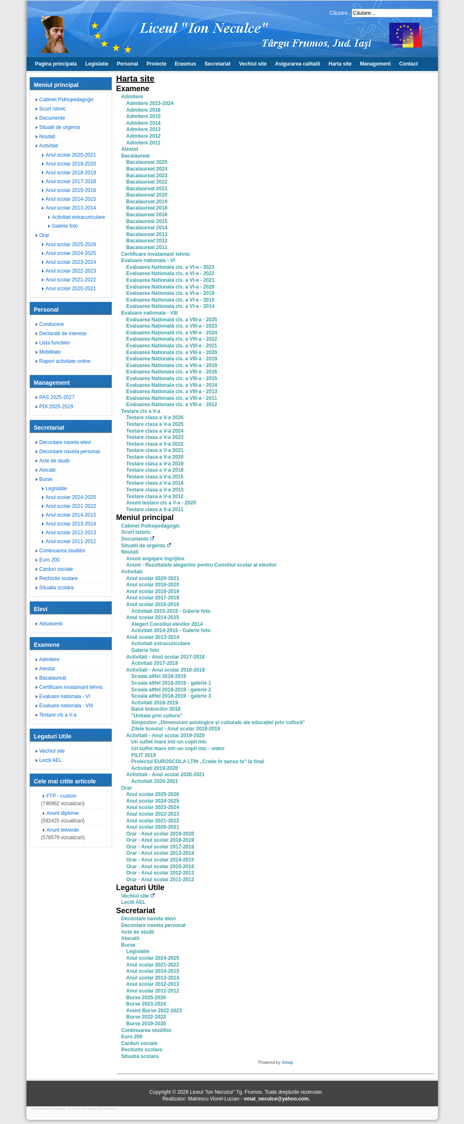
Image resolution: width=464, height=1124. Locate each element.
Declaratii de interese (63, 333)
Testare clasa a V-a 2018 (155, 470)
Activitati (48, 146)
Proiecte (156, 64)
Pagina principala (56, 64)
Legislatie (96, 64)
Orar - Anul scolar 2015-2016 (160, 866)
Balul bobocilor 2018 (156, 709)
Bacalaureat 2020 (147, 195)
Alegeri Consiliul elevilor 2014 (167, 624)
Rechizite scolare (58, 578)
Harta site (339, 64)
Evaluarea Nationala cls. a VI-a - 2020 (170, 287)
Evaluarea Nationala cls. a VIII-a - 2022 (172, 339)
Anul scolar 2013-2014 (71, 208)
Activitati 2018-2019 (154, 703)
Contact (408, 64)
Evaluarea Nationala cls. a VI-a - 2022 (170, 273)
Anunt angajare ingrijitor (155, 559)
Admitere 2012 (143, 136)
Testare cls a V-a (58, 715)
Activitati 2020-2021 (154, 781)
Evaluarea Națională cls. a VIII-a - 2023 (172, 326)
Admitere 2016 (143, 110)
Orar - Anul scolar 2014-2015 (160, 860)
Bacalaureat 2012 (147, 241)
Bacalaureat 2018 (147, 208)
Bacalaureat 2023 (147, 176)
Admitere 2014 (143, 123)
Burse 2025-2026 (146, 998)
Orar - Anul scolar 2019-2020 (160, 834)
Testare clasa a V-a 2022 (155, 444)
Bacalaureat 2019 (147, 202)
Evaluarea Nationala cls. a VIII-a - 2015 (172, 378)
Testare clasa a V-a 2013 (155, 490)
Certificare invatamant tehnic (71, 687)
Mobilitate (50, 352)
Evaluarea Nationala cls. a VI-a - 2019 (170, 293)
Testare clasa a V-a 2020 (155, 457)
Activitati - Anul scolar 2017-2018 (165, 657)
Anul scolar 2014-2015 (71, 199)
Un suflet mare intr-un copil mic (169, 742)
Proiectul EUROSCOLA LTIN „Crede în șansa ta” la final (197, 761)
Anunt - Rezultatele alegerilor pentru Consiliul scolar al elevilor (201, 565)
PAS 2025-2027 (57, 397)
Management (375, 64)
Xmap (287, 1062)
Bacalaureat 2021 (147, 189)
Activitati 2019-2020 (154, 768)
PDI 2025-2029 (56, 407)
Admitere (49, 659)
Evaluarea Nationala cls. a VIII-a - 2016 (172, 372)
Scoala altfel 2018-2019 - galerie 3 (171, 696)
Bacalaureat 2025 (147, 162)
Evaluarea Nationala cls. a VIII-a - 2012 (172, 404)
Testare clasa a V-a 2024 (155, 431)
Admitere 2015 (143, 116)
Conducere (51, 324)
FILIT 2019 (143, 755)
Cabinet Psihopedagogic (66, 99)
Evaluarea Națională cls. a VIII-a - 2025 (172, 320)
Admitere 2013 (143, 129)
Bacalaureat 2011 (147, 247)
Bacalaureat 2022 (147, 182)
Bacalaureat (52, 678)
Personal (127, 64)
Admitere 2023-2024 (150, 103)
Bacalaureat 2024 (147, 169)
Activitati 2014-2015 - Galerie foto (171, 630)
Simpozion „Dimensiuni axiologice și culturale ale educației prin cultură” (218, 722)
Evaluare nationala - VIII (66, 706)
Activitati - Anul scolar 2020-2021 (165, 774)
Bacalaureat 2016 (147, 215)
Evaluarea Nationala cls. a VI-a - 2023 (170, 267)
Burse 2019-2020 (146, 1024)
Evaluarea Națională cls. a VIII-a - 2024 (172, 333)
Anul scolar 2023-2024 (71, 262)
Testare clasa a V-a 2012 (155, 496)
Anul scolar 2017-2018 (71, 181)
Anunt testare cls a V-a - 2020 (161, 503)
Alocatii (47, 470)
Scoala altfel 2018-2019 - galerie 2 (171, 690)
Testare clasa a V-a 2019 (155, 464)
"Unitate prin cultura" (156, 716)
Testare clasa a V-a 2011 (155, 509)
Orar (44, 235)
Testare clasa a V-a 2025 (155, 424)
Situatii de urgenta (59, 127)
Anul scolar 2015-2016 (71, 190)
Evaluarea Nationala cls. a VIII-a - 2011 (172, 398)
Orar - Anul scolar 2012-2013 (160, 873)
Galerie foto (65, 226)
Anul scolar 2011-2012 (71, 541)
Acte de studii (54, 461)
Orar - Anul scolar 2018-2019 (160, 840)
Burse (45, 479)
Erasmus (185, 64)
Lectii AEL (50, 760)
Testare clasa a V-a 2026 (155, 417)
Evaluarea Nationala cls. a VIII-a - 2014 (172, 385)
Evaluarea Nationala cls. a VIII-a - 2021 (172, 346)
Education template (48, 1108)
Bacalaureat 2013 (147, 234)
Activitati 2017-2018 (154, 663)
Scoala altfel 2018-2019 (158, 676)
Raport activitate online (65, 361)
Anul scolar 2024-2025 (71, 253)
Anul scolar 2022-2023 (71, 271)
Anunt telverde (63, 830)
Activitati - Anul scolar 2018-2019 (165, 670)
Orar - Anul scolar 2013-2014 (160, 853)
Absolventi (51, 624)
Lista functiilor (54, 343)
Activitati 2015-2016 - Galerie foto (171, 611)
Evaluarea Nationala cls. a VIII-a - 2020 (172, 352)
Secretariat (217, 64)
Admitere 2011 (143, 143)
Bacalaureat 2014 (147, 228)
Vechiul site (253, 64)
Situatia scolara (56, 588)
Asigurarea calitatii (297, 64)
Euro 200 (49, 560)
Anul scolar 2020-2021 (71, 155)
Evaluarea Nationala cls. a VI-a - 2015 (170, 300)
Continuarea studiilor (62, 551)
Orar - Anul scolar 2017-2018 (160, 847)
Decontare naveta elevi (65, 442)
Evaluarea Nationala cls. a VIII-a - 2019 (172, 359)
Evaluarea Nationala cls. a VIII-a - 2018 (172, 365)
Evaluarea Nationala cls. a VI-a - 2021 (170, 280)
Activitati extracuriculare (78, 217)
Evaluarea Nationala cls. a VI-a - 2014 (170, 306)
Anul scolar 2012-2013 (71, 533)
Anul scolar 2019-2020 (71, 164)
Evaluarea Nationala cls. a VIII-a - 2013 (172, 391)
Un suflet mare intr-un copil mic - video (178, 748)
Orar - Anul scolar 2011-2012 (160, 879)
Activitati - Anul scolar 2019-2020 (165, 735)
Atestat (47, 669)
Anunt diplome (63, 813)
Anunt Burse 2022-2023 (154, 1011)
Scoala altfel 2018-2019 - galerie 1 (171, 683)
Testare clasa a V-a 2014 (155, 483)
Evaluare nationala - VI (64, 696)
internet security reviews (94, 1108)
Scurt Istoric (52, 109)
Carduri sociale (56, 569)
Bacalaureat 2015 (147, 221)
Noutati (47, 136)
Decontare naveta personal (69, 451)
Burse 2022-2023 (146, 1017)
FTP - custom (62, 796)
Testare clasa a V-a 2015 (155, 477)
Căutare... (341, 13)
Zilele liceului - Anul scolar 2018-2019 (175, 729)
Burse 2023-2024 (146, 1004)
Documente (52, 118)
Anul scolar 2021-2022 (71, 280)
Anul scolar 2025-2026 (71, 244)
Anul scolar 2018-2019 (71, 173)
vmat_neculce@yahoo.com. (277, 1099)
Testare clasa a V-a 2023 (155, 437)
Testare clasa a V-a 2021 (155, 450)
